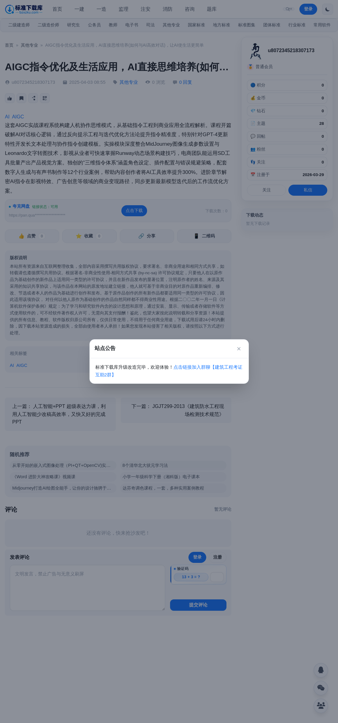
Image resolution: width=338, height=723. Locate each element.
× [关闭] (239, 348)
